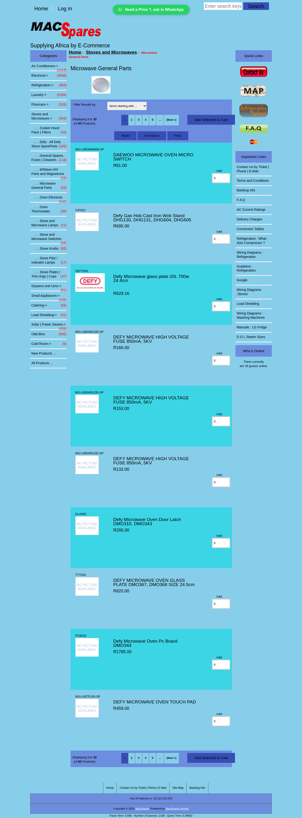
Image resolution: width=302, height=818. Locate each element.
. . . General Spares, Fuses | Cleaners (49, 158)
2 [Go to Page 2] (131, 119)
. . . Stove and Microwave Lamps (49, 223)
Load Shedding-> (49, 315)
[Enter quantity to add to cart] (221, 178)
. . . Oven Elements (49, 198)
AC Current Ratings (251, 209)
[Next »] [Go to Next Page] (171, 119)
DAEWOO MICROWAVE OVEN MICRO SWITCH (153, 156)
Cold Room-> (49, 344)
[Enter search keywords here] (223, 6)
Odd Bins (49, 334)
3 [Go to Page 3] (138, 119)
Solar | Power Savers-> (49, 325)
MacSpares (142, 808)
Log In (65, 9)
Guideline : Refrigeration (246, 268)
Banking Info (246, 190)
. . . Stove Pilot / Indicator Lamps (49, 260)
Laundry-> (49, 95)
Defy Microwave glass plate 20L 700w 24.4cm (151, 278)
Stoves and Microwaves (111, 52)
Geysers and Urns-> (49, 287)
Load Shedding (248, 304)
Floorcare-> (49, 105)
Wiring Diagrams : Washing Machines (250, 315)
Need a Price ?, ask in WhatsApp (151, 10)
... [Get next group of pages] (160, 119)
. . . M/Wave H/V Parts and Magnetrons (49, 173)
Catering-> (49, 305)
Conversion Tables (250, 229)
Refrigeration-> (49, 85)
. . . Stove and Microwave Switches (49, 238)
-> (49, 116)
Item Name (151, 135)
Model (125, 135)
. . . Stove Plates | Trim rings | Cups (49, 274)
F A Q (241, 200)
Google (242, 280)
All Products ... (42, 363)
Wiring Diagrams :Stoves (249, 292)
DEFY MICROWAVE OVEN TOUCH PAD (154, 701)
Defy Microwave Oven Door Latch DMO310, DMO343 (147, 521)
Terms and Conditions (253, 180)
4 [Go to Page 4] (145, 119)
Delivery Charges (249, 219)
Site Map (178, 787)
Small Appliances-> (49, 297)
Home (41, 9)
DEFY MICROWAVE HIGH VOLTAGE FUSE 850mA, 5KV (151, 339)
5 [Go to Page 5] (152, 119)
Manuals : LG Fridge (252, 327)
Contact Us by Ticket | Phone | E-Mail (253, 169)
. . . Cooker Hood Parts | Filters (49, 130)
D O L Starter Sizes (251, 337)
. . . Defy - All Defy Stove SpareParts (49, 144)
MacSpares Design (177, 808)
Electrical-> (49, 76)
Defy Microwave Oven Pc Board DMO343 (145, 643)
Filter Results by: (85, 104)
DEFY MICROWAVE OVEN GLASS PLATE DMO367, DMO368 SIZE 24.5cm (154, 582)
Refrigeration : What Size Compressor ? (251, 241)
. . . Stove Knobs (49, 249)
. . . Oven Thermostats (49, 209)
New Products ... (43, 353)
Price (177, 135)
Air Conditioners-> (49, 67)
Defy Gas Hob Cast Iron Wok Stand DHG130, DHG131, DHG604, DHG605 (152, 217)
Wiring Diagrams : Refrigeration (250, 255)
